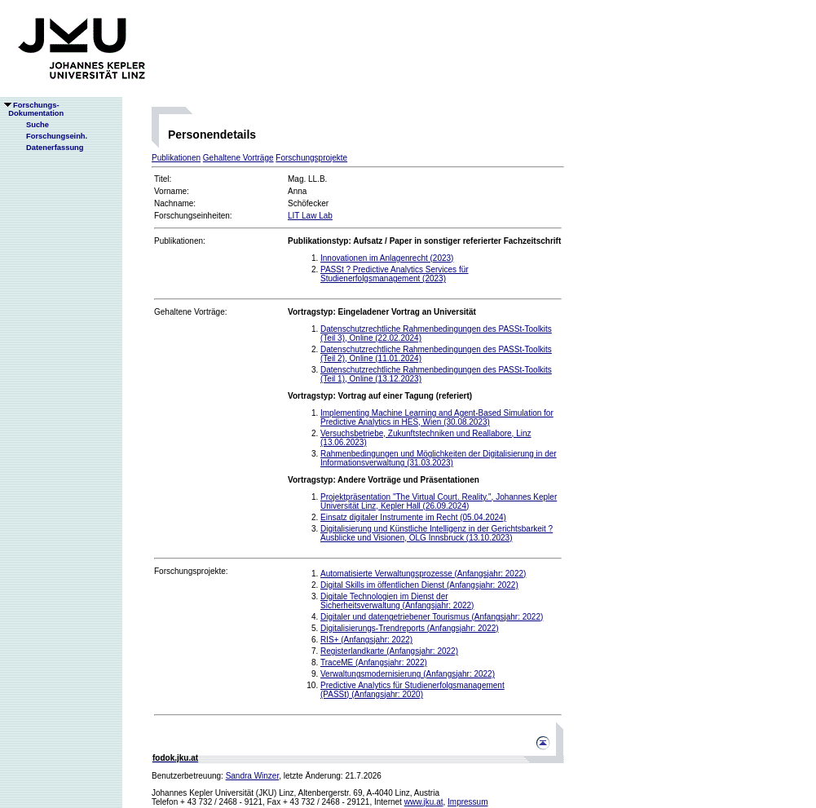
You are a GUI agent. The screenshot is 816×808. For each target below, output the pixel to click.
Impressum (467, 801)
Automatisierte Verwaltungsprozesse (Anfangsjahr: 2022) (423, 573)
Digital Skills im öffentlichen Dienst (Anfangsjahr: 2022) (419, 585)
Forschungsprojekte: (191, 571)
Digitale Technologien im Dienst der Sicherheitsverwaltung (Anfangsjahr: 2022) (397, 601)
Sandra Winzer (253, 775)
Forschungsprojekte (311, 157)
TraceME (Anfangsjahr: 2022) (373, 662)
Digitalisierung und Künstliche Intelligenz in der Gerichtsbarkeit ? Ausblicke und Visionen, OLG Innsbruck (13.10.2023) (436, 533)
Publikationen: (179, 240)
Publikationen (176, 157)
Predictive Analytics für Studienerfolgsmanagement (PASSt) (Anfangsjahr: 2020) (412, 690)
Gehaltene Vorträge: (190, 311)
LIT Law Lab (310, 215)
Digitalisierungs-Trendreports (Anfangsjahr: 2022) (409, 628)
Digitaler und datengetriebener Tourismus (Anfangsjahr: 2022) (431, 616)
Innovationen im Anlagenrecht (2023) (386, 258)
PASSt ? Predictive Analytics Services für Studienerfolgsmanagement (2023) (394, 274)
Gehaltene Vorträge (238, 157)
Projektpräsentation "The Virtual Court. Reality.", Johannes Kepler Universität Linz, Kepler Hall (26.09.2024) (438, 501)
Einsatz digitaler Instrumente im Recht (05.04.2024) (413, 517)
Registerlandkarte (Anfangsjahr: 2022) (389, 651)
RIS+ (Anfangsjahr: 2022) (366, 639)
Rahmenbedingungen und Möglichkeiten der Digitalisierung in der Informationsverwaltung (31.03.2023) (438, 458)
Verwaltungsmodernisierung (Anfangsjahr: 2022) (407, 673)
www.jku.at (423, 801)
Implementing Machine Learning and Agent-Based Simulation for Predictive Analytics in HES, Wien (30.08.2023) (437, 417)
